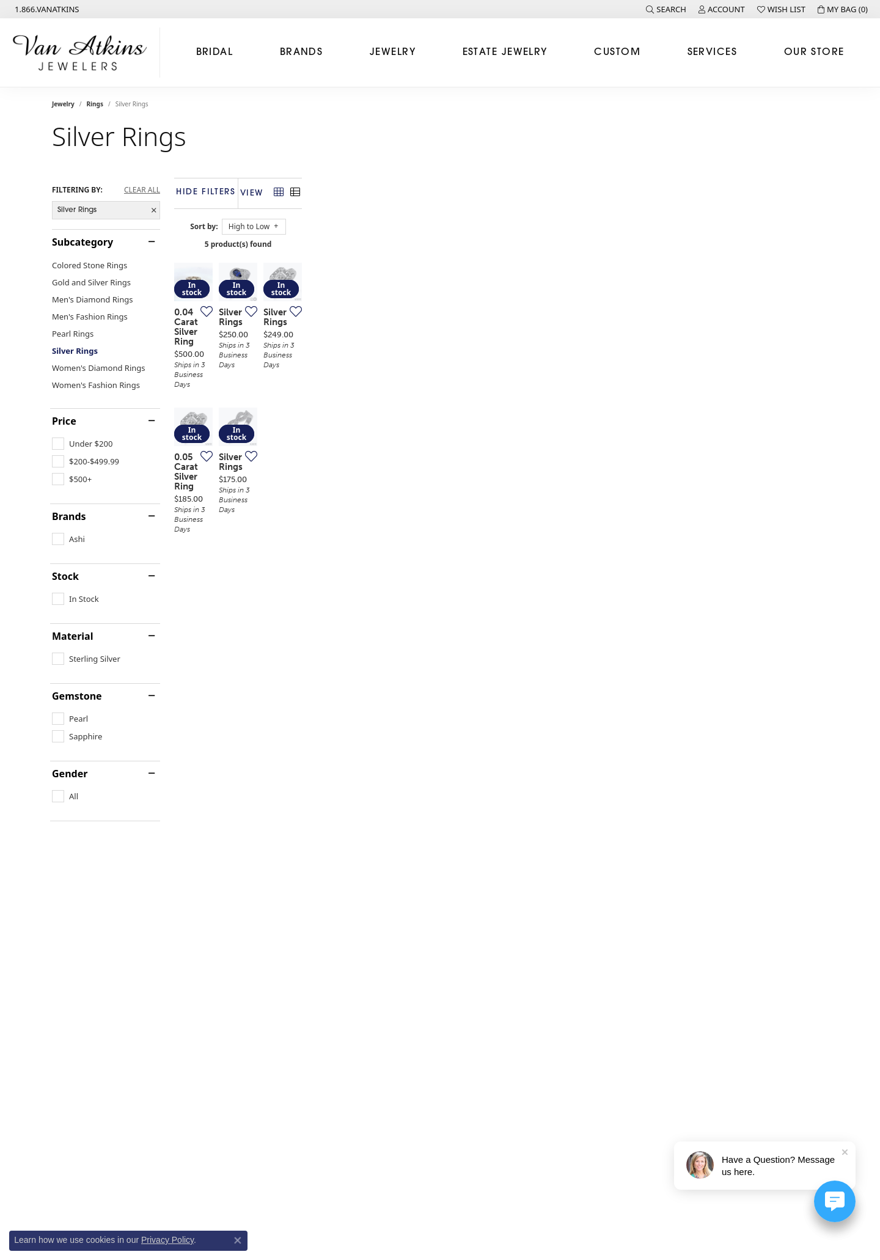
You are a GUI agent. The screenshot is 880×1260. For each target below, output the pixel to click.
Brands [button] (301, 52)
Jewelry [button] (393, 52)
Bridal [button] (214, 52)
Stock (65, 576)
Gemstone (77, 696)
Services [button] (713, 52)
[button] (666, 9)
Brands (69, 516)
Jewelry (63, 104)
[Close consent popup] (237, 1240)
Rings (95, 104)
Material (72, 636)
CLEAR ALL (142, 190)
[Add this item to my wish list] (378, 486)
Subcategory (82, 242)
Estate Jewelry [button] (505, 52)
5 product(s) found (501, 244)
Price (64, 421)
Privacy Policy (167, 1240)
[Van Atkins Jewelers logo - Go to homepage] (83, 52)
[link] (45, 9)
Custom (617, 52)
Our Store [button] (814, 52)
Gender (69, 773)
